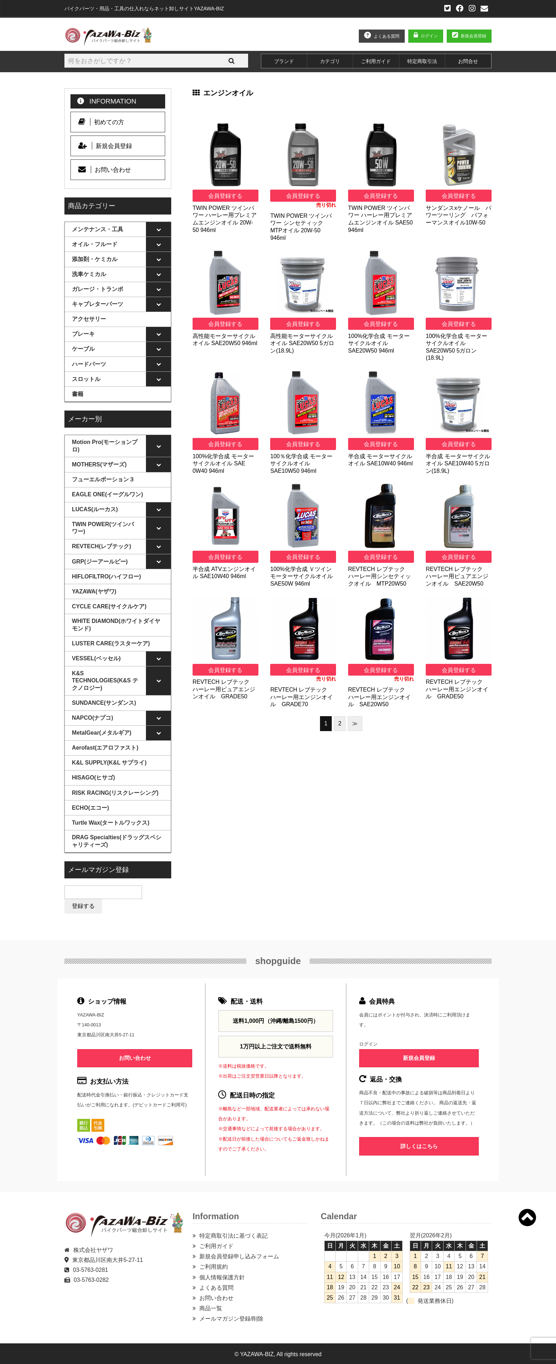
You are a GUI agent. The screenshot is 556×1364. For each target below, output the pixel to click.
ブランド (284, 61)
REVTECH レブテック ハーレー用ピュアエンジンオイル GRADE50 (224, 689)
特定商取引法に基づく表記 (233, 1234)
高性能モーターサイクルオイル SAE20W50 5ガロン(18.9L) (302, 343)
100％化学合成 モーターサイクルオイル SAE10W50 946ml (301, 463)
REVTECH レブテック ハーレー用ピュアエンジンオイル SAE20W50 (457, 576)
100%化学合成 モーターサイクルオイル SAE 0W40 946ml (223, 463)
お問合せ (468, 61)
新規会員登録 (473, 35)
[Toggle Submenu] (158, 229)
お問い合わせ (104, 169)
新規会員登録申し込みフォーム (239, 1255)
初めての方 (101, 122)
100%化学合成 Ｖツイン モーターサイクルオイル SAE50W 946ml (301, 576)
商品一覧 (210, 1307)
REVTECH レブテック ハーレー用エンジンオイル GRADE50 (457, 689)
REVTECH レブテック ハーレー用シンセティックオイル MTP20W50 (379, 576)
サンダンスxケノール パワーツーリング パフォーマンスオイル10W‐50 (458, 215)
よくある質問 (386, 36)
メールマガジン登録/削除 (231, 1317)
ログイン (429, 35)
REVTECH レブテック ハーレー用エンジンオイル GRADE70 (301, 697)
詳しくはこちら (419, 1145)
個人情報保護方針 (222, 1276)
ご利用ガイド (376, 61)
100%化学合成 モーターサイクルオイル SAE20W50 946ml (379, 343)
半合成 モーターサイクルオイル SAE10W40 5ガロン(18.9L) (458, 463)
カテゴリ (330, 61)
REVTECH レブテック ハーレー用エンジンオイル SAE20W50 (379, 697)
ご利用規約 (213, 1265)
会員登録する (225, 196)
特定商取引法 (422, 61)
